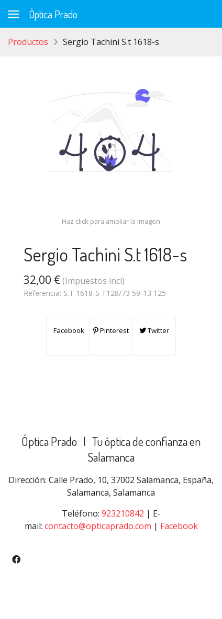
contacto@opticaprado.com (98, 526)
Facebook (68, 330)
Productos (28, 42)
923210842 (123, 513)
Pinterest (111, 330)
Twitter (154, 330)
